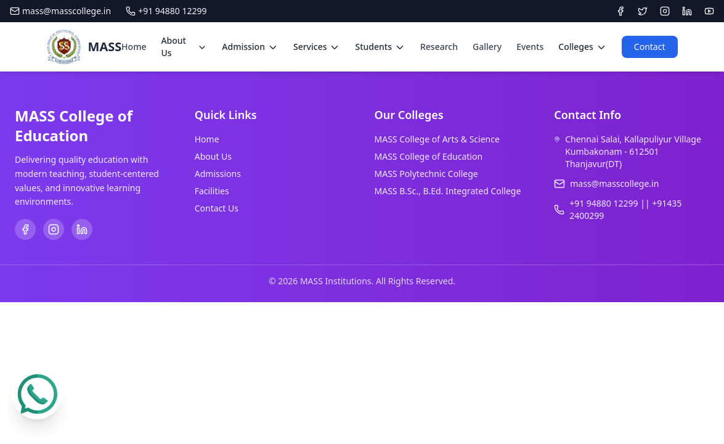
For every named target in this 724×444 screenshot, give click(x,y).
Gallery (487, 46)
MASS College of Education (429, 156)
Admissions (218, 173)
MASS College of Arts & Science (437, 139)
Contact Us (216, 208)
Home (133, 46)
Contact (649, 46)
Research (439, 46)
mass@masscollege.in (60, 11)
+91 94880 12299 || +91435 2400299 (625, 209)
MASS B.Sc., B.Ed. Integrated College (448, 191)
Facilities (212, 191)
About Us (213, 156)
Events (529, 46)
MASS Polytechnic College (426, 173)
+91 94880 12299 (166, 11)
